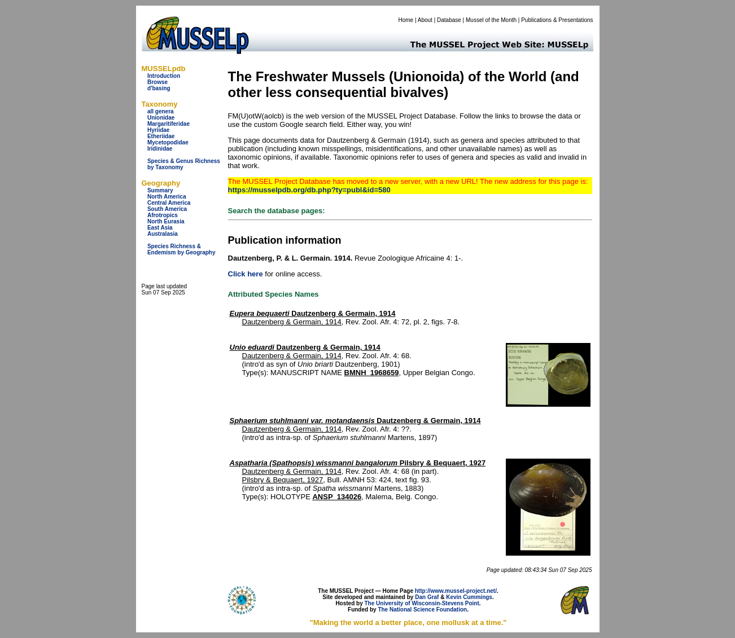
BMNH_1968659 (371, 372)
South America (167, 209)
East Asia (160, 228)
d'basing (158, 88)
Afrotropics (162, 215)
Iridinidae (159, 149)
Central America (168, 203)
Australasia (162, 234)
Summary (160, 190)
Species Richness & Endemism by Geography (181, 249)
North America (166, 196)
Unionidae (160, 118)
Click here (245, 274)
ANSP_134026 (336, 496)
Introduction (163, 76)
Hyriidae (158, 130)
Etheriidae (160, 136)
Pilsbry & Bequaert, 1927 (358, 463)
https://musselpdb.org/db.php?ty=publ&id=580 (309, 190)
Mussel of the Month (491, 20)
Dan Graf (427, 597)
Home (405, 20)
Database (449, 20)
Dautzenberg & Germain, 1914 (313, 313)
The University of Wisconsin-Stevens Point (422, 603)
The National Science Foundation (422, 609)
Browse (157, 82)
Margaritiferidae (168, 124)
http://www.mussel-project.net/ (456, 591)
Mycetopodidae (168, 142)
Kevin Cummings (469, 597)
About (425, 20)
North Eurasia (166, 221)
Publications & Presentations (557, 20)
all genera (160, 111)
